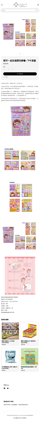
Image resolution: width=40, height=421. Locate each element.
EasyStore (30, 415)
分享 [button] (5, 77)
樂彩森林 (24, 418)
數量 (4, 66)
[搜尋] (36, 10)
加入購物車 (20, 74)
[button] (1, 4)
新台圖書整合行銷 (18, 418)
